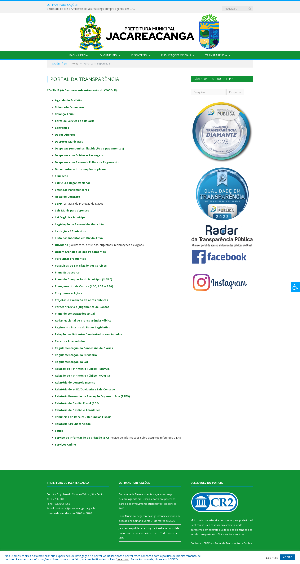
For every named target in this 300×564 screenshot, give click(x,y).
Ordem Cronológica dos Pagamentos (80, 248)
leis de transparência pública (207, 530)
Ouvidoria (61, 241)
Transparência (216, 51)
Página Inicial (79, 51)
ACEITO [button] (288, 557)
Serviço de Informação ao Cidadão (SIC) (82, 433)
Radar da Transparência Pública (233, 539)
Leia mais (123, 559)
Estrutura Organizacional (72, 179)
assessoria (217, 521)
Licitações (62, 227)
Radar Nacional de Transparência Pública (83, 316)
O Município (108, 51)
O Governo (139, 51)
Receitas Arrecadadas (70, 337)
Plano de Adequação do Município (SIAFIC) (83, 275)
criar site (214, 516)
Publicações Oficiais (176, 51)
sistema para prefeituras (237, 516)
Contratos (79, 227)
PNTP (207, 539)
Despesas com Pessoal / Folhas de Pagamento (87, 158)
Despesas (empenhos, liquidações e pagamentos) (89, 144)
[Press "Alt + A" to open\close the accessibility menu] (295, 287)
